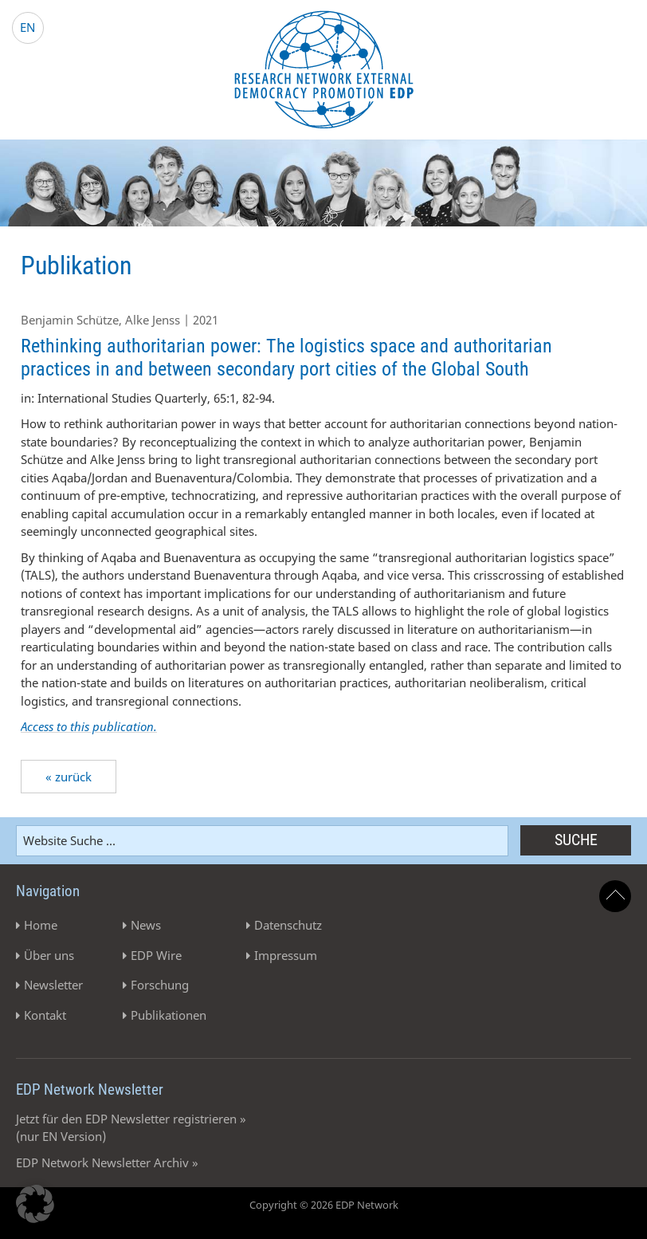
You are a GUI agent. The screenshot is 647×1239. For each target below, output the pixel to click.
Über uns (49, 955)
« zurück (68, 777)
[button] (35, 1204)
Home (40, 925)
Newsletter (53, 985)
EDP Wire (156, 955)
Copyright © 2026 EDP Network (323, 1205)
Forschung (160, 985)
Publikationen (168, 1015)
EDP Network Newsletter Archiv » (107, 1162)
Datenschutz (288, 925)
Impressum (285, 955)
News (146, 925)
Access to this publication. (89, 726)
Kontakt (45, 1015)
